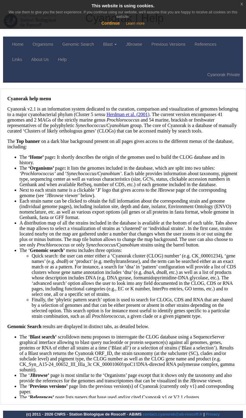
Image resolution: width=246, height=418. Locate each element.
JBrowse (134, 44)
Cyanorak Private (223, 74)
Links (17, 59)
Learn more (135, 23)
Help (62, 59)
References (206, 44)
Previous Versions (168, 44)
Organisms (43, 44)
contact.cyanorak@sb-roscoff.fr (172, 414)
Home (17, 44)
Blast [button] (110, 44)
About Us (40, 59)
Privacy (213, 414)
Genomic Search (78, 44)
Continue (110, 23)
